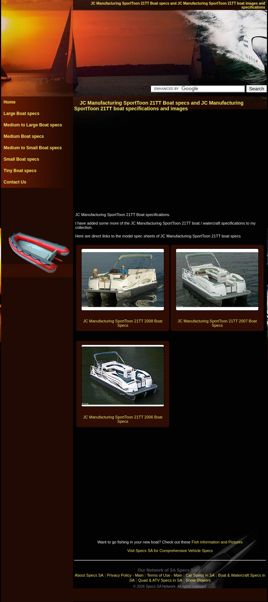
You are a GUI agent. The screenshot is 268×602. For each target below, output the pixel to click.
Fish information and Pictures (216, 542)
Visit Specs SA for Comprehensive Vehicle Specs (170, 550)
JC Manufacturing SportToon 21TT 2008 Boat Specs (122, 323)
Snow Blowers (198, 580)
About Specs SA (89, 575)
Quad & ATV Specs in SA (160, 580)
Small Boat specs (21, 159)
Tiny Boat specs (20, 170)
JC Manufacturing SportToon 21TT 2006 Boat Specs (122, 419)
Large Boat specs (21, 113)
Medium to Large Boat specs (33, 124)
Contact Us (15, 182)
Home (9, 102)
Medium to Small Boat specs (33, 147)
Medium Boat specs (24, 136)
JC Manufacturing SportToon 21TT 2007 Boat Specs (217, 323)
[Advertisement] (37, 204)
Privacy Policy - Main (125, 575)
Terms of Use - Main (164, 575)
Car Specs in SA (200, 575)
